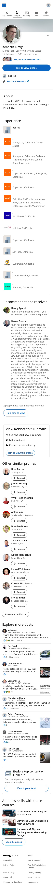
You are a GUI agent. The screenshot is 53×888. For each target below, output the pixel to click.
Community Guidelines (12, 882)
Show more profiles (16, 614)
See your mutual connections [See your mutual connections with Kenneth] (27, 59)
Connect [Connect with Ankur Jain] (19, 520)
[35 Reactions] (8, 640)
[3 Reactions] (5, 674)
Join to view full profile (20, 452)
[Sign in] (48, 5)
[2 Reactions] (5, 759)
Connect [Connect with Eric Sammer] (19, 606)
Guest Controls (34, 877)
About (30, 855)
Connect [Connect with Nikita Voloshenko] (19, 563)
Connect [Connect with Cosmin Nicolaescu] (19, 592)
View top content (26, 788)
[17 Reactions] (5, 708)
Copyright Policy (34, 872)
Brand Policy (8, 877)
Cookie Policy (8, 872)
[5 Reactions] (5, 725)
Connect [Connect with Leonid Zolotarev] (19, 578)
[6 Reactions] (6, 742)
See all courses (14, 841)
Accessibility (8, 860)
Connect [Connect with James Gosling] (19, 492)
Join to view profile (26, 67)
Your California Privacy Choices (37, 866)
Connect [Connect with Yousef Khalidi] (19, 549)
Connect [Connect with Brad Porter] (19, 478)
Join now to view (16, 412)
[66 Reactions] (8, 691)
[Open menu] (49, 35)
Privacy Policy (9, 865)
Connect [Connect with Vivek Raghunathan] (19, 506)
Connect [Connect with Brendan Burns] (19, 535)
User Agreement (34, 860)
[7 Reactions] (5, 657)
